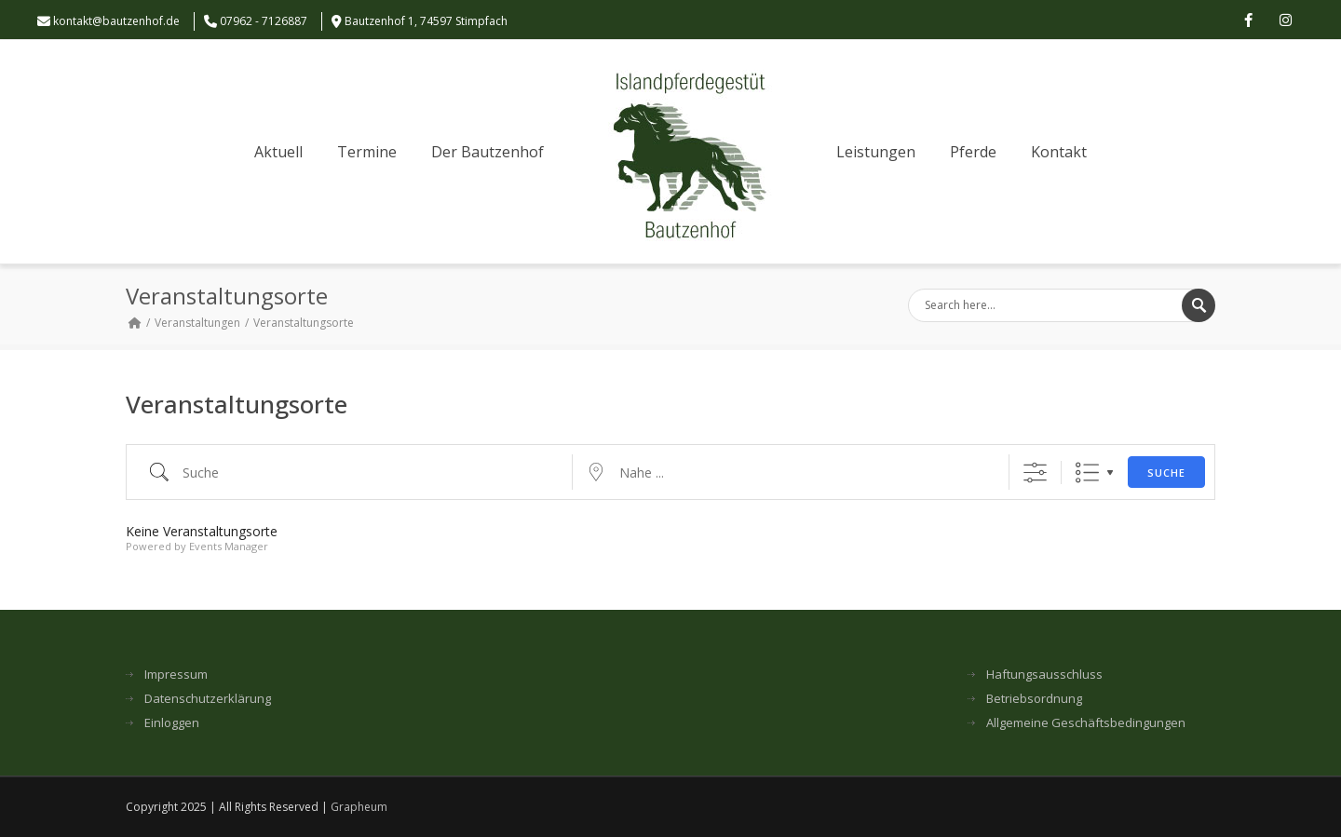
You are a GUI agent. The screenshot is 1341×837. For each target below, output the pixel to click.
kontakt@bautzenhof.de (116, 21)
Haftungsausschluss (1044, 674)
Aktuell (278, 152)
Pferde (973, 152)
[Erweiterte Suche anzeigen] (1035, 472)
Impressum (176, 674)
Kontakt (1059, 152)
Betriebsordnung (1034, 699)
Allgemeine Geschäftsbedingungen (1085, 723)
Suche (1166, 472)
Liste (1087, 472)
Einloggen (171, 723)
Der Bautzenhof (487, 152)
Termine (367, 152)
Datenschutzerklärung (207, 699)
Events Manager (228, 546)
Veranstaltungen (197, 323)
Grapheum (359, 807)
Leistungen (875, 152)
